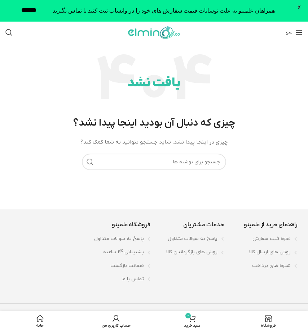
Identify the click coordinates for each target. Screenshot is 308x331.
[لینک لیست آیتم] (264, 239)
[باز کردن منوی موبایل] (294, 32)
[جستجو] (9, 32)
